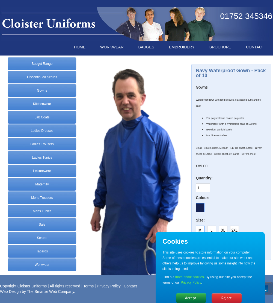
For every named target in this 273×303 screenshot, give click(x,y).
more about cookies (189, 277)
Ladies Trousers (42, 144)
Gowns (42, 90)
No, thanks (227, 298)
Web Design (10, 291)
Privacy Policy (109, 286)
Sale (42, 224)
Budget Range (42, 64)
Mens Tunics (42, 211)
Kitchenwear (42, 104)
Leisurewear (42, 171)
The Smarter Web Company (50, 291)
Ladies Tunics (42, 157)
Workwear (42, 265)
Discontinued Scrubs (42, 77)
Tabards (42, 251)
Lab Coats (42, 117)
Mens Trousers (42, 198)
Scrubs (42, 238)
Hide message (191, 298)
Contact (130, 286)
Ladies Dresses (42, 131)
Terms (88, 286)
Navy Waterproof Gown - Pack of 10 (231, 73)
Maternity (42, 184)
